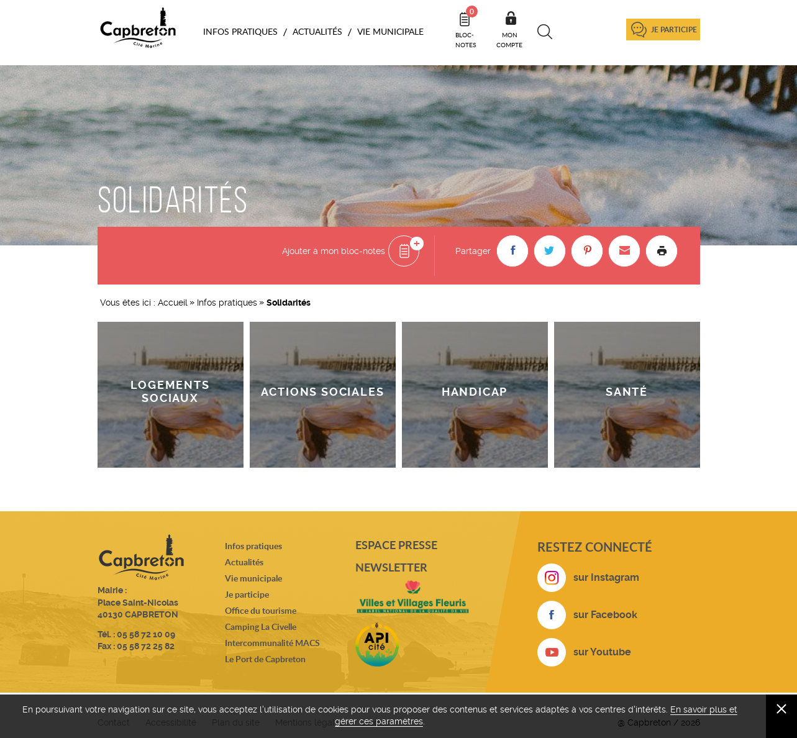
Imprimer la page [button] (661, 250)
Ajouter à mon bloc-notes (333, 251)
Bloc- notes (466, 27)
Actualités (244, 562)
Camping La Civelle (260, 626)
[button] (512, 250)
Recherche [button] (545, 31)
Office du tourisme (260, 610)
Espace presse (396, 545)
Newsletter (391, 567)
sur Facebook (605, 615)
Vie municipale (253, 578)
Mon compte (509, 39)
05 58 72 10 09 (146, 634)
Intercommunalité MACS (272, 643)
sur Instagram (606, 577)
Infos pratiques (227, 303)
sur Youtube (602, 652)
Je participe (674, 29)
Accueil (173, 303)
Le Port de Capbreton (265, 659)
